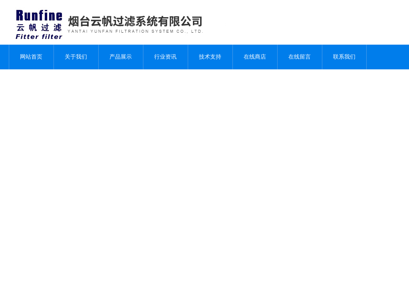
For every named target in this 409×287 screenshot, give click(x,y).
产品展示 (120, 57)
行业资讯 (165, 57)
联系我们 (344, 57)
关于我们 (76, 57)
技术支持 (210, 57)
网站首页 (31, 57)
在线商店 (255, 57)
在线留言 (299, 57)
